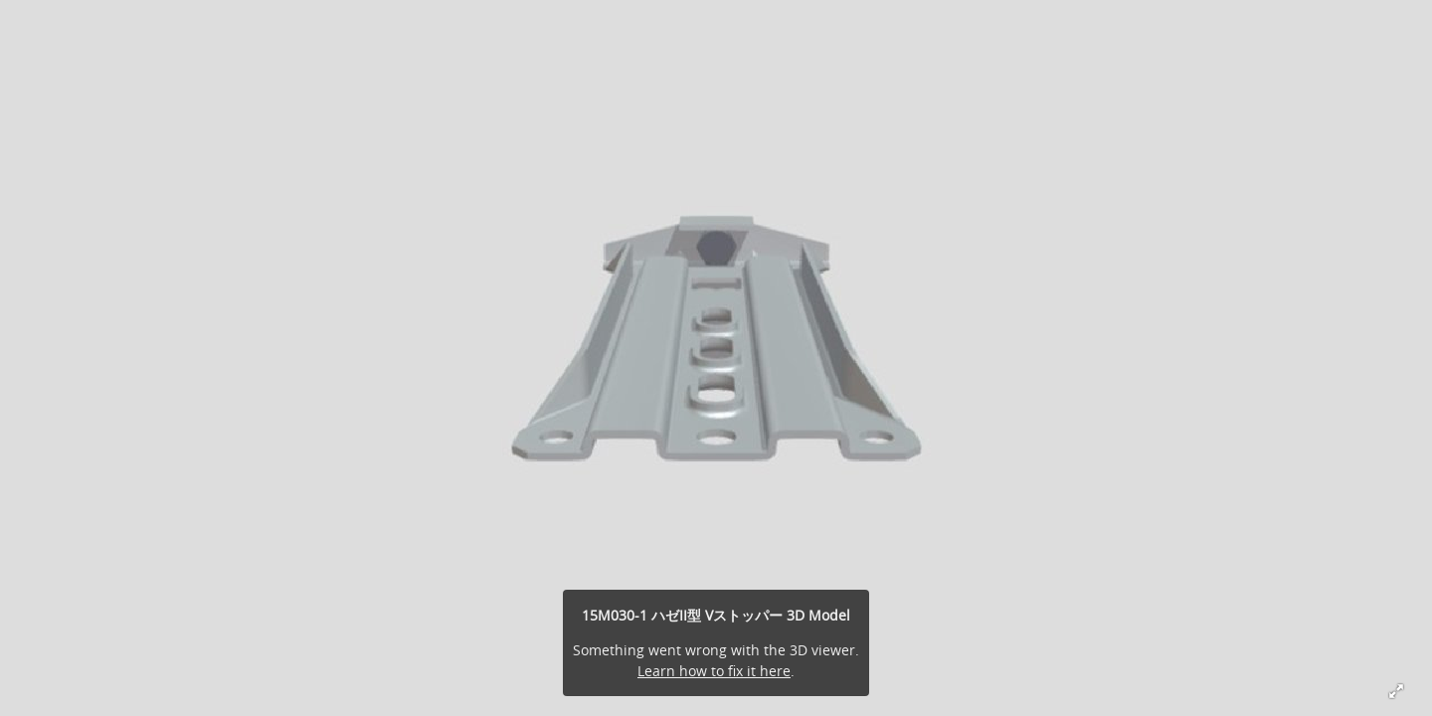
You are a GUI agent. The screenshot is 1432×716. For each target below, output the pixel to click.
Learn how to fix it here (714, 670)
